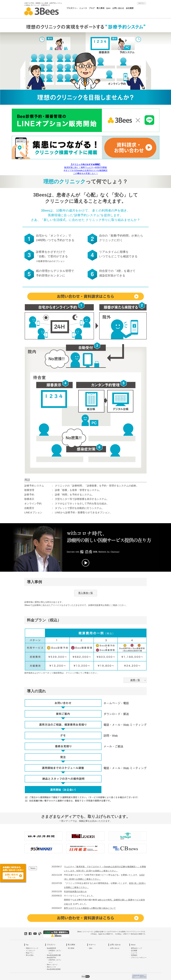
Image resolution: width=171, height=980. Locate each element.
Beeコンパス (51, 965)
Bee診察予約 (51, 956)
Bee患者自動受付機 (53, 953)
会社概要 (130, 8)
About (133, 943)
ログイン (141, 3)
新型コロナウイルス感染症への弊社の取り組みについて (90, 906)
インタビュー (30, 949)
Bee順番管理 (51, 946)
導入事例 (100, 8)
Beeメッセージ (52, 963)
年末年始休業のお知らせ (75, 890)
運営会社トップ (136, 946)
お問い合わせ (118, 8)
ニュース (83, 8)
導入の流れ (30, 953)
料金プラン (30, 951)
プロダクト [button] (71, 8)
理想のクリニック (32, 946)
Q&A (108, 8)
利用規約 (134, 953)
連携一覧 (137, 679)
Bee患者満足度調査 (53, 967)
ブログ (92, 8)
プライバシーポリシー (139, 956)
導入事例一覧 (85, 591)
